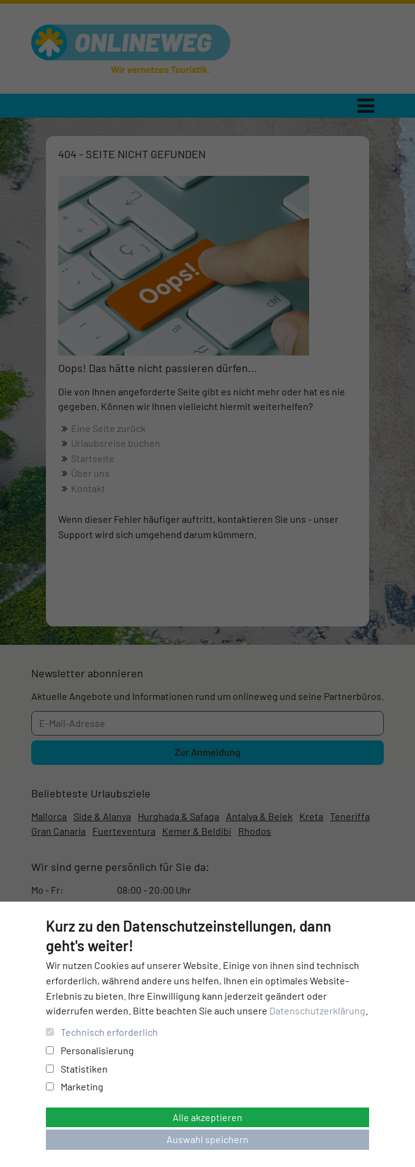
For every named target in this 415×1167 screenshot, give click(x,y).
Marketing (74, 1086)
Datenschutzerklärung (317, 1010)
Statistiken (77, 1068)
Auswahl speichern (207, 1139)
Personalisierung (90, 1050)
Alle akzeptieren (207, 1117)
